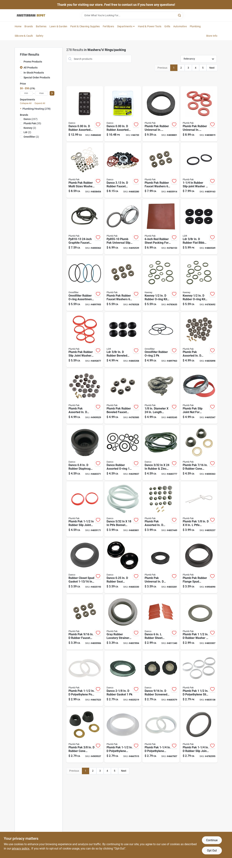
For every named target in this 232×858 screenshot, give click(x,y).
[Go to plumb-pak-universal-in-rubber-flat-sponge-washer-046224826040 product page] (160, 565)
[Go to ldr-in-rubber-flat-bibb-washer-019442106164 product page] (199, 226)
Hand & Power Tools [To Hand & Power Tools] (149, 26)
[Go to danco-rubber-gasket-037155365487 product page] (122, 678)
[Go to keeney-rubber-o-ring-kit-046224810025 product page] (199, 283)
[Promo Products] (21, 61)
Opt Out (212, 850)
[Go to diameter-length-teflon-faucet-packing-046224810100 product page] (199, 509)
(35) (32, 123)
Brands (28, 26)
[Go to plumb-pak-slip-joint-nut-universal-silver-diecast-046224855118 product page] (199, 396)
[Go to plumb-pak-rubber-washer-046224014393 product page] (199, 622)
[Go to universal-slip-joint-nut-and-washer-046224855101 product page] (122, 226)
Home (18, 26)
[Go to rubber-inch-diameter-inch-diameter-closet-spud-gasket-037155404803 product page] (84, 565)
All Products (31, 67)
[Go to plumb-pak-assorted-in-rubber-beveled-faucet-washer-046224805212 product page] (84, 396)
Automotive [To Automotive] (180, 26)
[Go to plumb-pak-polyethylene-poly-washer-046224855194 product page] (84, 678)
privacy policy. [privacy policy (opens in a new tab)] (21, 848)
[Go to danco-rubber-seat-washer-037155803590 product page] (122, 565)
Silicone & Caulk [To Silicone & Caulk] (24, 35)
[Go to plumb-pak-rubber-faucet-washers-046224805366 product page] (122, 283)
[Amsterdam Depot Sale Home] (31, 15)
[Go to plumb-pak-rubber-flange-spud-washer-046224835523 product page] (199, 565)
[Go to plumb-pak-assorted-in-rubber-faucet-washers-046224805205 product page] (199, 339)
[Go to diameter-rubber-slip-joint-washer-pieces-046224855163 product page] (199, 170)
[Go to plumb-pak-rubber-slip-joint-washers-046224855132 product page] (84, 339)
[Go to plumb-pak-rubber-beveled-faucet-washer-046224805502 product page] (122, 396)
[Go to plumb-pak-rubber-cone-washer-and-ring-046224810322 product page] (199, 452)
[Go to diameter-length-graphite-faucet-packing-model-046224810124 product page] (160, 396)
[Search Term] (132, 15)
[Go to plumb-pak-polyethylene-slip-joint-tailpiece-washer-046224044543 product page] (199, 678)
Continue (212, 840)
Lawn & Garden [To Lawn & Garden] (58, 26)
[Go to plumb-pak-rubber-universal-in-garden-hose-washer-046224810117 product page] (199, 113)
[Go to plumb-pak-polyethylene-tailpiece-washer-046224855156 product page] (122, 735)
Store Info (212, 35)
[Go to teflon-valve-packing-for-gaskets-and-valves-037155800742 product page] (122, 509)
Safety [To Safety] (39, 35)
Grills (167, 26)
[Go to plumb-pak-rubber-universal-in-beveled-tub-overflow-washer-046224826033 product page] (160, 113)
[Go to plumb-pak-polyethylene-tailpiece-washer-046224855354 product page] (160, 735)
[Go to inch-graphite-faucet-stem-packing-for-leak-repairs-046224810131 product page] (84, 226)
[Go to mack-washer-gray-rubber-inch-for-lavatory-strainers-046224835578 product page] (122, 622)
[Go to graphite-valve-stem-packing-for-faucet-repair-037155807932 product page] (160, 452)
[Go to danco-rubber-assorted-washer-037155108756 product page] (84, 113)
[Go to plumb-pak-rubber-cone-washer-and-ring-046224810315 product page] (84, 735)
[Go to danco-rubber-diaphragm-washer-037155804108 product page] (84, 452)
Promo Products (33, 61)
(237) (31, 119)
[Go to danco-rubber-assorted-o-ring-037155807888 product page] (122, 452)
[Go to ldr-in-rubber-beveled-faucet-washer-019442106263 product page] (122, 339)
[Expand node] (21, 108)
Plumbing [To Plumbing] (195, 26)
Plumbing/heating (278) (36, 108)
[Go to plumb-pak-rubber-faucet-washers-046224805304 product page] (160, 170)
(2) (30, 127)
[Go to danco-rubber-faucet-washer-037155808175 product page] (122, 170)
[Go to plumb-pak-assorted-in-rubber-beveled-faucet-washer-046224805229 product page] (160, 509)
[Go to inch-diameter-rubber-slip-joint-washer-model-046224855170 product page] (84, 509)
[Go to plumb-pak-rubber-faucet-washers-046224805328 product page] (84, 622)
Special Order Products (37, 77)
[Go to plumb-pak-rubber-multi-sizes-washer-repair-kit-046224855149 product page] (84, 170)
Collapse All (26, 103)
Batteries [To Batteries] (41, 26)
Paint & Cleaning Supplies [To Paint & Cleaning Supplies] (85, 26)
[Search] (179, 15)
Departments (124, 26)
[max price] (41, 93)
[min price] (26, 93)
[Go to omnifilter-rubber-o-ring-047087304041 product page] (160, 339)
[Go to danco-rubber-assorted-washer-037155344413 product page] (122, 113)
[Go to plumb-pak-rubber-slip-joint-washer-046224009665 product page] (199, 735)
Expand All (40, 103)
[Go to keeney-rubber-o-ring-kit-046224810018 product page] (160, 283)
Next (212, 67)
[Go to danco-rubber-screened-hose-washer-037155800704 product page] (160, 678)
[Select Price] (52, 93)
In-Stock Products (34, 73)
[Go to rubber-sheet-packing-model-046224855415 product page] (160, 226)
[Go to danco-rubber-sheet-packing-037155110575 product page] (160, 622)
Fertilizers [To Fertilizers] (108, 26)
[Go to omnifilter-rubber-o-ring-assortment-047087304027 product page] (84, 283)
